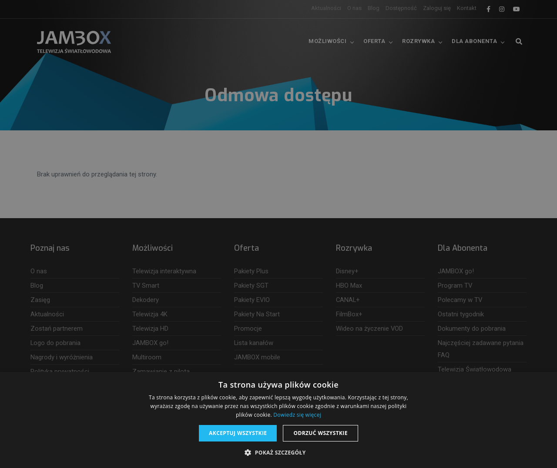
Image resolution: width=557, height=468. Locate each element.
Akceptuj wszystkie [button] (238, 433)
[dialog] (278, 234)
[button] (278, 453)
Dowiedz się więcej (297, 414)
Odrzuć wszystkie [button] (320, 433)
